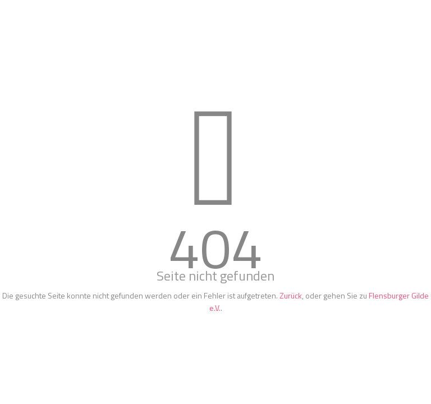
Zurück (290, 295)
